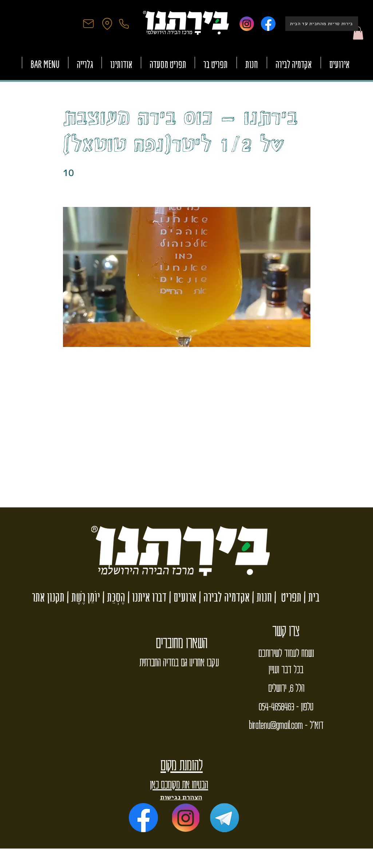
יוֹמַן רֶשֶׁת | (82, 597)
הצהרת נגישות (181, 797)
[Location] (107, 23)
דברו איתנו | (146, 597)
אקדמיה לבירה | (223, 597)
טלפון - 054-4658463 (286, 706)
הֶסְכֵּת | (112, 597)
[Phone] (124, 23)
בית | (310, 597)
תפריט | (286, 597)
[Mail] (88, 23)
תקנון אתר (48, 597)
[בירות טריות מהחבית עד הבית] (321, 23)
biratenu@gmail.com (276, 724)
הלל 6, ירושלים (286, 687)
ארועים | (182, 597)
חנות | (261, 597)
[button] (358, 33)
